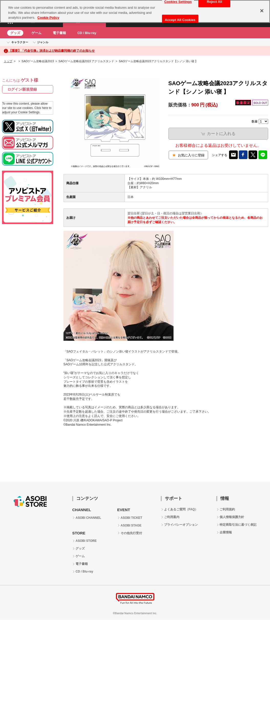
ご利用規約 (227, 509)
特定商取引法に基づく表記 (238, 524)
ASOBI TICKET (131, 518)
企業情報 (226, 532)
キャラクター (19, 42)
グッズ (15, 33)
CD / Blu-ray (86, 33)
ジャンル (42, 42)
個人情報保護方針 (232, 517)
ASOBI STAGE (131, 525)
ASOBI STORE (85, 541)
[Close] (261, 10)
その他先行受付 (131, 533)
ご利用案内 (171, 517)
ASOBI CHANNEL (88, 518)
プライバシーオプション (181, 524)
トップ (8, 61)
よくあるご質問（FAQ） (181, 509)
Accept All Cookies (180, 20)
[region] (135, 11)
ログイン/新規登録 (22, 89)
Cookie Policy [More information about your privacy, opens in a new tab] (48, 17)
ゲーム (36, 33)
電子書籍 (59, 33)
